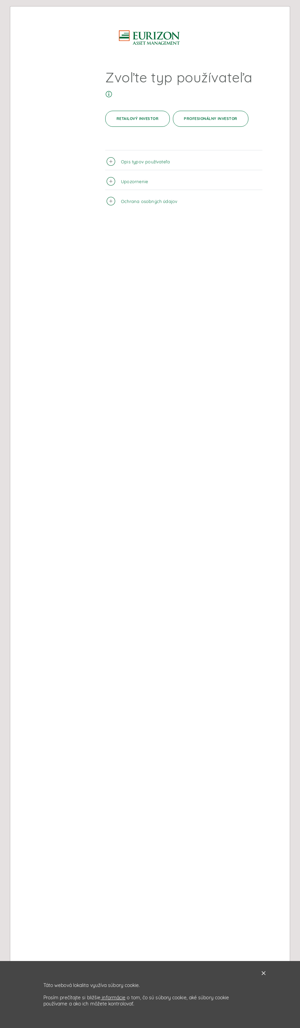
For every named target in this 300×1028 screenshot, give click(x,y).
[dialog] (150, 514)
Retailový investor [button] (138, 118)
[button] (111, 160)
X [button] (264, 973)
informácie (112, 998)
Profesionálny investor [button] (210, 118)
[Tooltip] (108, 92)
